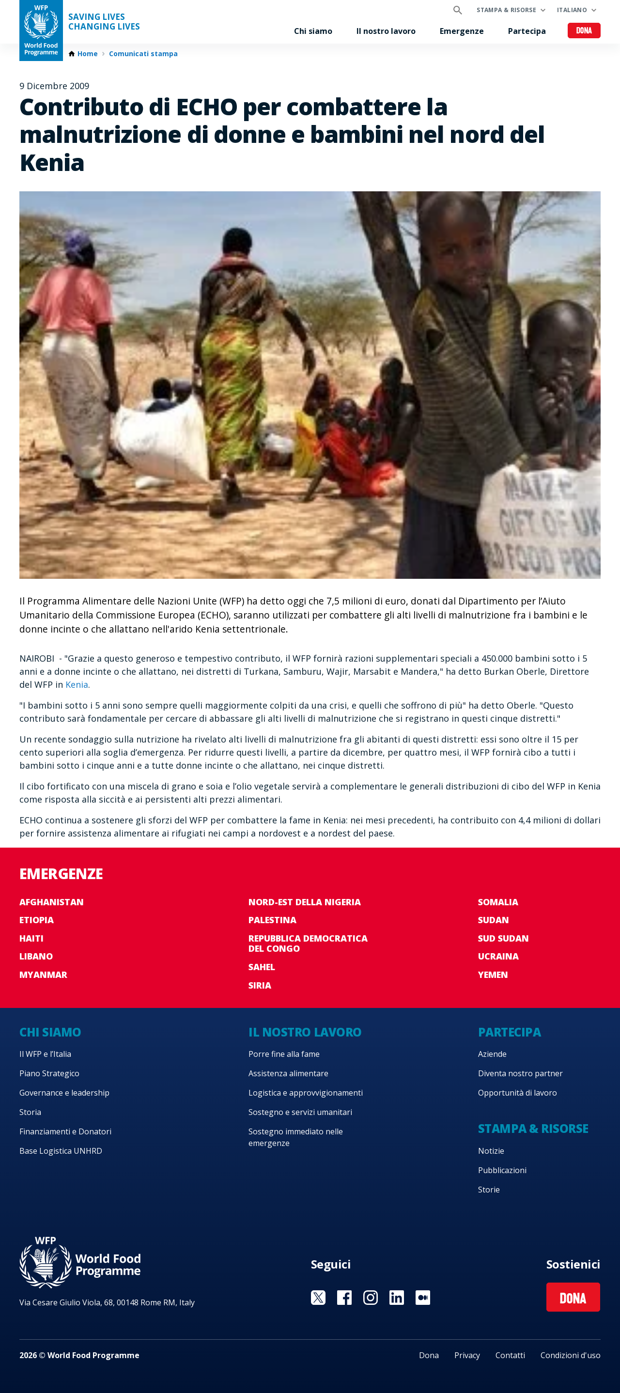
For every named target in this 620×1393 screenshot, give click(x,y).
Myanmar (43, 974)
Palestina (272, 920)
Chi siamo (313, 31)
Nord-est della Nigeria (304, 902)
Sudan (493, 920)
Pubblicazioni (502, 1170)
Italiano (572, 10)
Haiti (31, 938)
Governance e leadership (64, 1092)
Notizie (491, 1150)
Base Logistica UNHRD (60, 1150)
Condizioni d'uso (571, 1355)
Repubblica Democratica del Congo (308, 943)
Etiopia (36, 920)
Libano (36, 956)
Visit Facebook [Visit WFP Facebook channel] (344, 1297)
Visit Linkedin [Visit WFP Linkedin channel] (396, 1297)
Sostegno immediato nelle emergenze (295, 1137)
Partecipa (527, 31)
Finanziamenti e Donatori (65, 1131)
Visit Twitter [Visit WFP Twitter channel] (318, 1297)
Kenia (76, 684)
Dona (584, 31)
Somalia (498, 902)
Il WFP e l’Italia (45, 1054)
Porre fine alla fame (284, 1054)
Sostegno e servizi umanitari (300, 1112)
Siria (259, 985)
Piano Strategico (49, 1073)
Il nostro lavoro (386, 31)
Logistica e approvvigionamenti (305, 1092)
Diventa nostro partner (520, 1073)
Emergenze (462, 31)
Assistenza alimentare (288, 1073)
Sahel (261, 967)
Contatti (510, 1355)
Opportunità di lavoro (517, 1092)
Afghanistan (51, 902)
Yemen (493, 974)
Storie (489, 1189)
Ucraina (498, 956)
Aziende (492, 1054)
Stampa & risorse (506, 10)
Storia (30, 1112)
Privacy (467, 1355)
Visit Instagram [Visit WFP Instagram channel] (370, 1297)
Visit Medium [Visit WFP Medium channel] (423, 1297)
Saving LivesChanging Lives (104, 21)
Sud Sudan (503, 938)
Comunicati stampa (143, 53)
